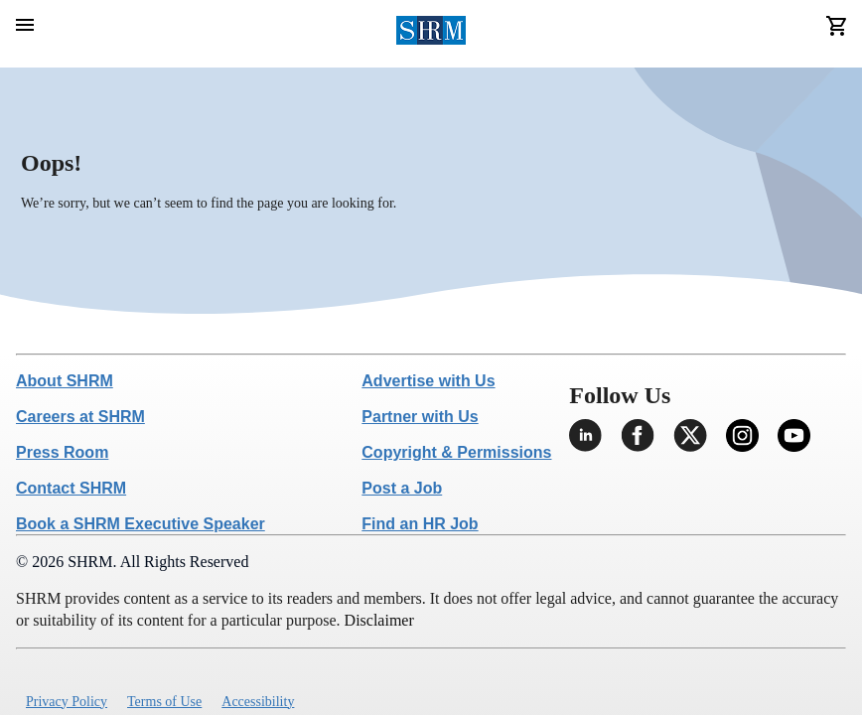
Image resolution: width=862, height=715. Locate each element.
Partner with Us (419, 416)
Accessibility (257, 701)
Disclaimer (379, 620)
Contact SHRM (71, 488)
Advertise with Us (428, 380)
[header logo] (431, 34)
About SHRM (64, 380)
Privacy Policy (66, 701)
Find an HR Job (419, 523)
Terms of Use (164, 701)
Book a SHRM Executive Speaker (140, 523)
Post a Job (401, 488)
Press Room (62, 452)
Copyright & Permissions (456, 452)
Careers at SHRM (80, 416)
